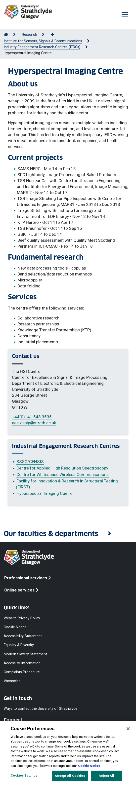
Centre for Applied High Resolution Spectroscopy (62, 468)
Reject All (106, 776)
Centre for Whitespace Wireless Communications (62, 474)
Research (29, 35)
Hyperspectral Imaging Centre (44, 493)
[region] (68, 753)
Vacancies (12, 681)
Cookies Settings (24, 775)
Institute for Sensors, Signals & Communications (43, 41)
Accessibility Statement (23, 636)
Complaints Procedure (22, 672)
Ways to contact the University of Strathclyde (40, 709)
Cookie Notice (15, 627)
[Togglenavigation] (124, 14)
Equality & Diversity (19, 645)
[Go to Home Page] (6, 35)
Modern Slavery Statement (25, 654)
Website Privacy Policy (22, 618)
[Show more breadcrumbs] (55, 35)
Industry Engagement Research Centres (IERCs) (42, 47)
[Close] (128, 728)
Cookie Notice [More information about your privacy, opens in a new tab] (89, 766)
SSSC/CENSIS (30, 461)
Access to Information (22, 663)
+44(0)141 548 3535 (32, 416)
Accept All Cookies (70, 776)
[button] (68, 534)
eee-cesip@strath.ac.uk (34, 422)
